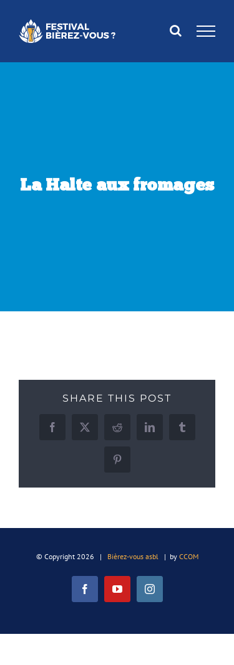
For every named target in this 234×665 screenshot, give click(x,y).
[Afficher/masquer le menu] (206, 31)
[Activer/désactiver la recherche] (176, 30)
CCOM (188, 556)
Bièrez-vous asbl (132, 556)
